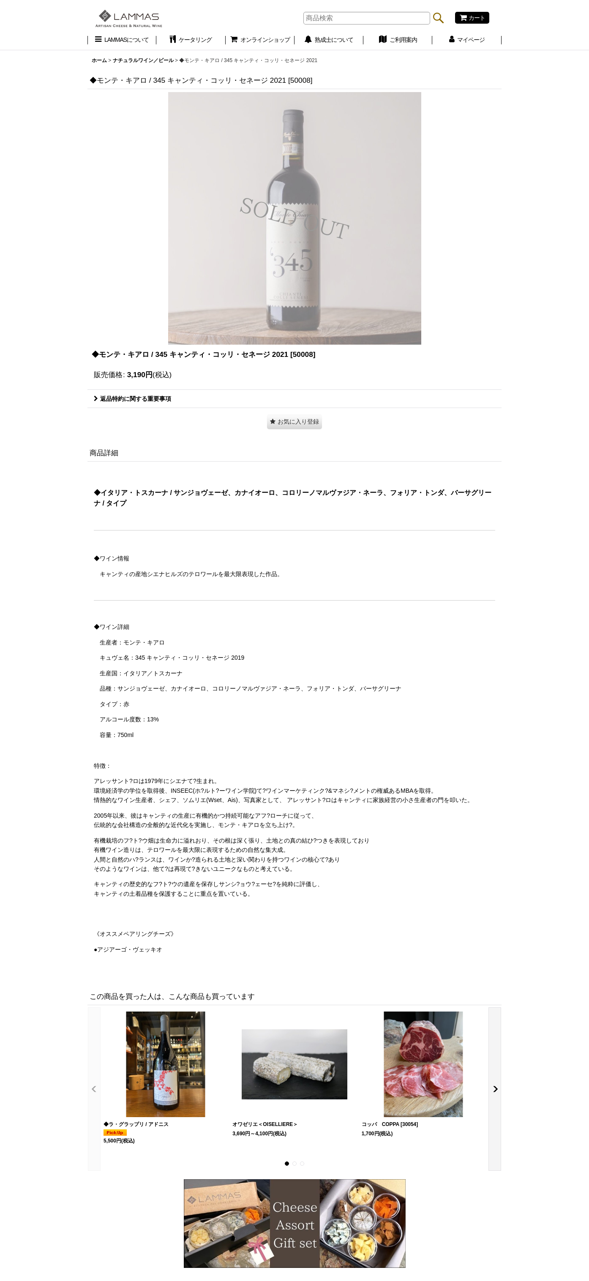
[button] (294, 421)
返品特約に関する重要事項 (132, 398)
